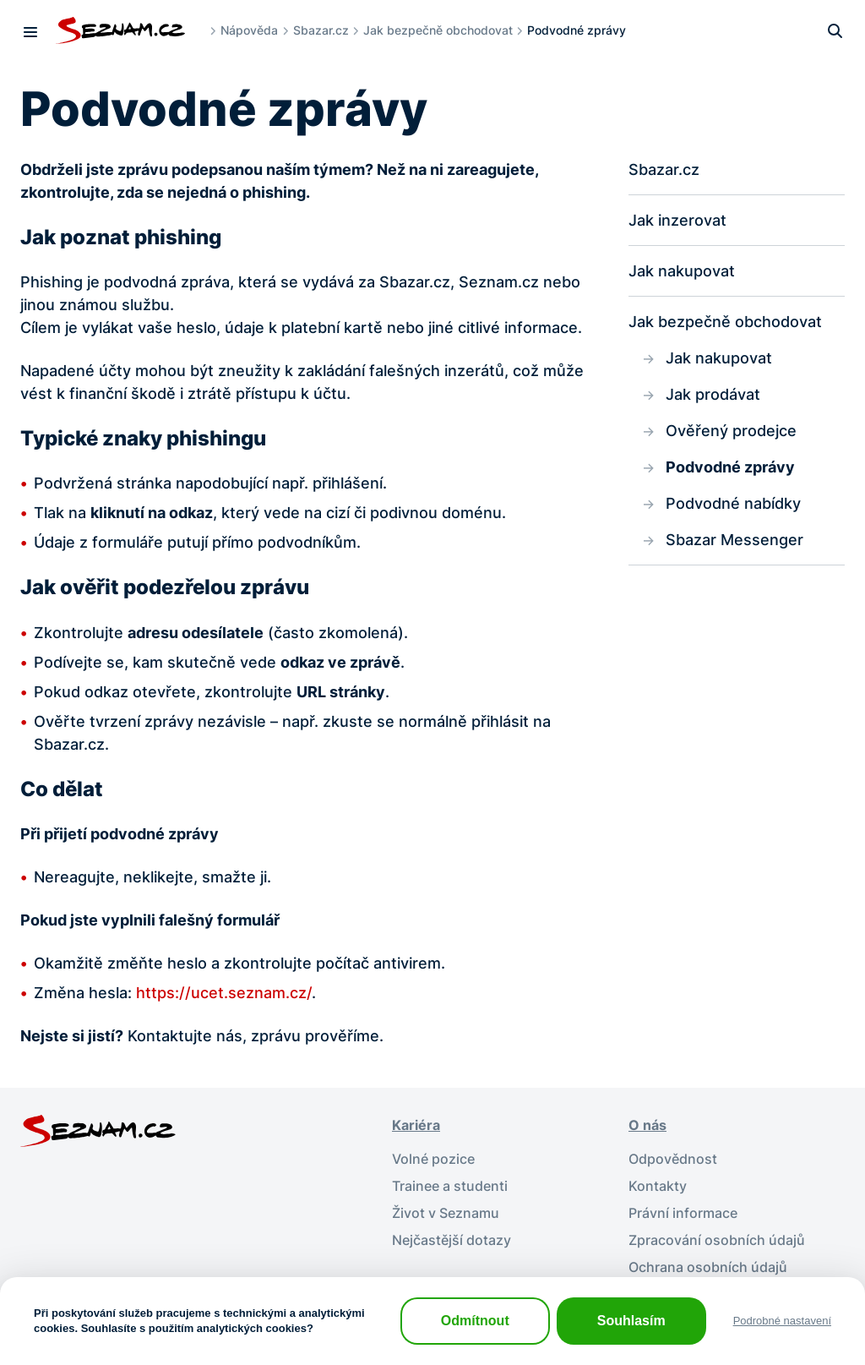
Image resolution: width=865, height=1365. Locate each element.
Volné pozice (433, 1158)
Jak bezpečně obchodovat (438, 30)
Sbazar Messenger (734, 540)
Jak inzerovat (677, 220)
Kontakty (657, 1185)
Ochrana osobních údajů (707, 1267)
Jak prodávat (713, 394)
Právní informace (682, 1212)
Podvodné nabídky (733, 503)
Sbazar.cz (321, 30)
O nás (647, 1125)
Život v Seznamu (445, 1212)
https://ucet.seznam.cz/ (224, 993)
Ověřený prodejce (731, 431)
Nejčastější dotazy (451, 1239)
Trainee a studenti (450, 1185)
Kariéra (416, 1125)
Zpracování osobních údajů (716, 1239)
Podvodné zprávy (730, 467)
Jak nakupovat (681, 271)
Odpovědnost (672, 1158)
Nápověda (249, 30)
